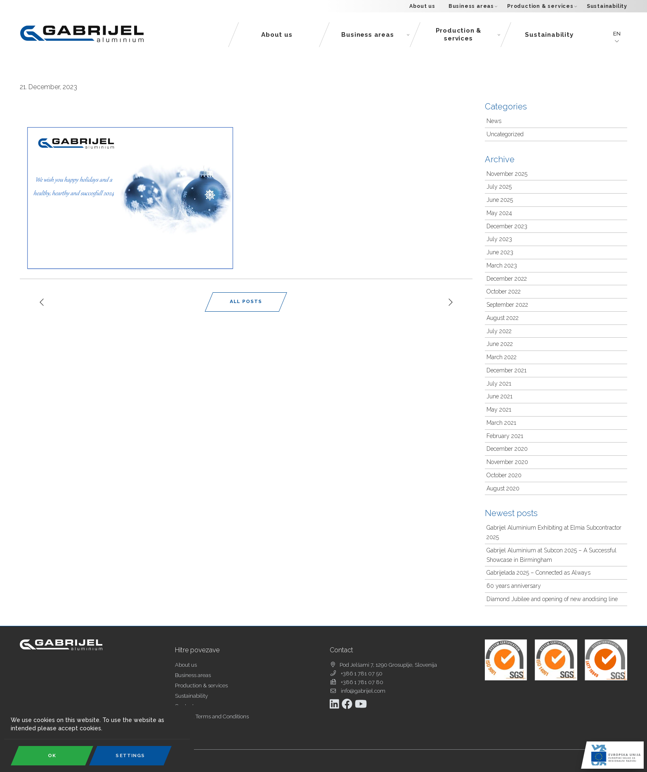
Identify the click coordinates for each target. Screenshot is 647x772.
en (617, 34)
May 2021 (498, 409)
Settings (130, 755)
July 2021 (498, 383)
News (493, 121)
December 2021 (506, 370)
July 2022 (499, 331)
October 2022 (503, 291)
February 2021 (504, 436)
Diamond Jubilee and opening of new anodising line (552, 599)
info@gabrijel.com (363, 691)
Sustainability (607, 6)
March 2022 (501, 357)
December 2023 (506, 226)
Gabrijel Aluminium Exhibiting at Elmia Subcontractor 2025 (553, 532)
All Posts (246, 301)
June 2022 (499, 344)
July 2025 (499, 186)
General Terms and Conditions (212, 716)
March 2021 (501, 422)
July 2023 (499, 239)
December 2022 (506, 278)
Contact (184, 706)
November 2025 (506, 174)
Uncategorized (505, 134)
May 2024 (499, 213)
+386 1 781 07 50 (362, 673)
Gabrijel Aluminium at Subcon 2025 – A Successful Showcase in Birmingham (551, 555)
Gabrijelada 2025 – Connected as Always (538, 572)
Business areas (473, 6)
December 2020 (507, 448)
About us (422, 6)
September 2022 (507, 304)
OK (52, 755)
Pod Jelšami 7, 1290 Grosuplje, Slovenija (388, 665)
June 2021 (499, 396)
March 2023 (501, 265)
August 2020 (502, 488)
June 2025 (499, 200)
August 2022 (502, 318)
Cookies (184, 727)
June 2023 (499, 252)
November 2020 (507, 462)
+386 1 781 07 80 (362, 682)
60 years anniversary (513, 586)
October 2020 (504, 475)
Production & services (542, 6)
